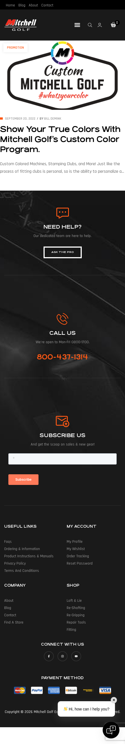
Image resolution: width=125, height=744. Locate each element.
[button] (77, 25)
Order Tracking (78, 556)
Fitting (71, 629)
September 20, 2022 (20, 119)
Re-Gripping (76, 615)
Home (10, 5)
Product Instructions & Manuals (29, 556)
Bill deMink (52, 119)
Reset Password (80, 563)
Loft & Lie (74, 600)
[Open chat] (111, 730)
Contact (47, 5)
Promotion (15, 48)
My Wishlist (76, 548)
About (33, 5)
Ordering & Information (22, 548)
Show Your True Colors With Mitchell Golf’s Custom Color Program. (60, 139)
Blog (21, 5)
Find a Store (13, 622)
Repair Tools (76, 622)
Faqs (8, 541)
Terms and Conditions (21, 570)
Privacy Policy (15, 563)
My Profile (75, 541)
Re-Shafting (76, 607)
